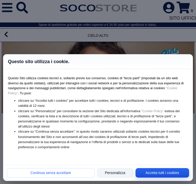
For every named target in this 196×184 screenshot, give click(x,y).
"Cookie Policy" (152, 111)
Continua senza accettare (51, 173)
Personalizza (115, 173)
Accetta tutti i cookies (162, 173)
